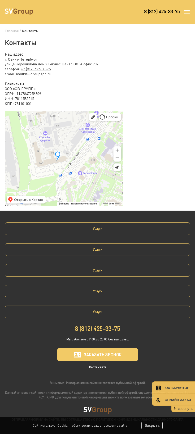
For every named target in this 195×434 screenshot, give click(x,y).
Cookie (62, 425)
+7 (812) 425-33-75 (36, 69)
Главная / (13, 30)
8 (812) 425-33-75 (162, 11)
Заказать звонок (97, 354)
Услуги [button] (97, 228)
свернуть (185, 409)
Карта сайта (97, 367)
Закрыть (152, 425)
